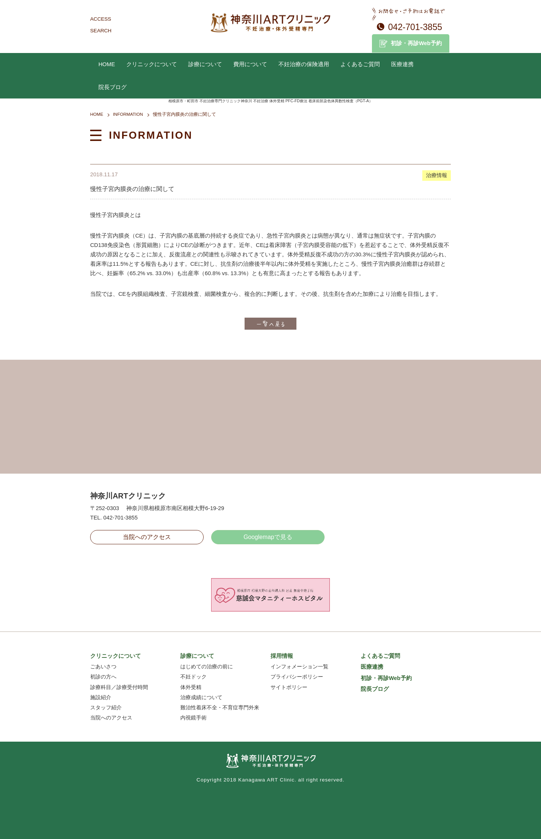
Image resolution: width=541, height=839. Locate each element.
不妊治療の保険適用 (303, 64)
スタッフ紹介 (106, 707)
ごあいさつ (103, 666)
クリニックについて (151, 64)
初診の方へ (103, 677)
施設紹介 (100, 697)
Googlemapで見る (267, 537)
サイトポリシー (288, 687)
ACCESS (100, 19)
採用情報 (281, 656)
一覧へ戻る (270, 324)
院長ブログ (112, 87)
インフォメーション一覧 (299, 666)
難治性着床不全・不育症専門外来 (219, 707)
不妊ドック (193, 677)
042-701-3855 (415, 27)
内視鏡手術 (193, 718)
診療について (205, 64)
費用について (250, 64)
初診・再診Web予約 (416, 43)
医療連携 (402, 64)
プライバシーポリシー (296, 677)
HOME (106, 64)
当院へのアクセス (147, 537)
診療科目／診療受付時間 (119, 687)
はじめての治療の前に (206, 666)
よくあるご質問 (360, 64)
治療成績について (201, 697)
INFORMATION (128, 114)
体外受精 (190, 687)
